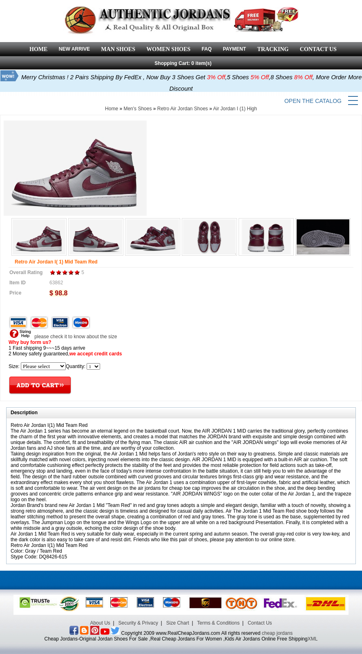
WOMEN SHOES (168, 49)
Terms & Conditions (218, 623)
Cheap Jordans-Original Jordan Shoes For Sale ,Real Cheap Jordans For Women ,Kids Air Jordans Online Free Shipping (176, 639)
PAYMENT (234, 49)
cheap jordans (277, 633)
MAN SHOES (118, 49)
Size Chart (177, 623)
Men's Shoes (137, 109)
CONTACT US (318, 49)
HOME (38, 49)
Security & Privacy (138, 623)
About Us (100, 623)
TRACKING (272, 49)
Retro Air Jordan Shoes (182, 109)
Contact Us (260, 623)
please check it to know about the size (63, 336)
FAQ (206, 49)
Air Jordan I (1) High (235, 109)
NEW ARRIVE (74, 49)
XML (313, 639)
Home (111, 109)
